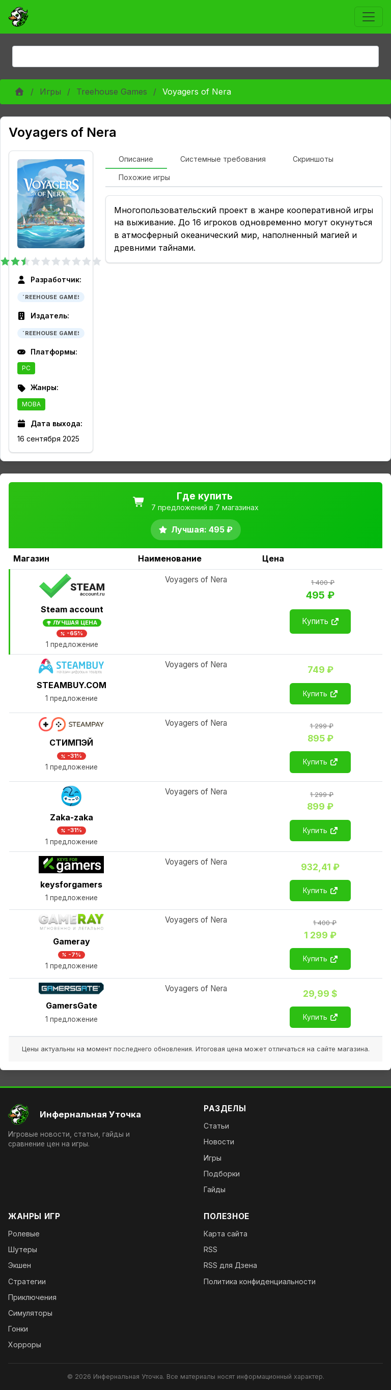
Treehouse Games (111, 91)
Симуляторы (30, 1313)
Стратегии (27, 1281)
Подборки (222, 1173)
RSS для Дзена (230, 1265)
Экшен (19, 1265)
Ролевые (24, 1233)
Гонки (18, 1328)
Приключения (32, 1297)
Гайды (215, 1189)
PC (26, 368)
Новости (219, 1141)
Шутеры (22, 1249)
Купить (320, 621)
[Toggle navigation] (368, 17)
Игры (50, 91)
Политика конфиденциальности (260, 1281)
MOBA (31, 404)
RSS (210, 1249)
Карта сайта (225, 1233)
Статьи (216, 1125)
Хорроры (24, 1344)
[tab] (136, 160)
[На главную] (97, 1114)
